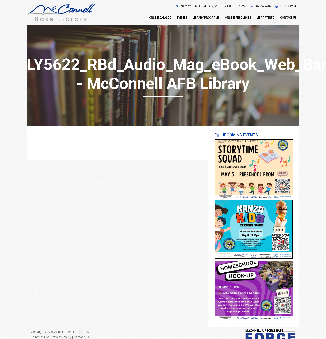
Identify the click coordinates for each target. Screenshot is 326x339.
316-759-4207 (262, 6)
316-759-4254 (287, 6)
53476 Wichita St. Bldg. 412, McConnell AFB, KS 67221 (213, 6)
